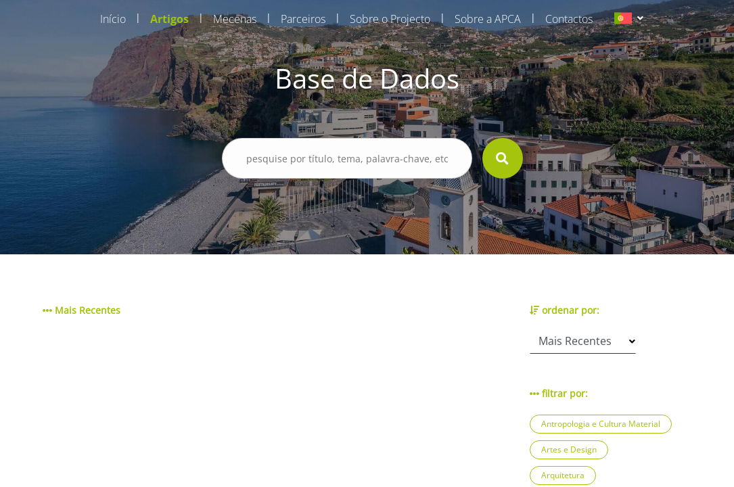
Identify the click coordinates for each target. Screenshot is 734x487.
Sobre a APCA (488, 18)
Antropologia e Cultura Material (600, 424)
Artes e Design (569, 449)
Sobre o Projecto (390, 18)
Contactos (569, 18)
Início (113, 18)
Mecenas (234, 18)
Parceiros (303, 18)
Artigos (169, 18)
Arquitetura (562, 475)
